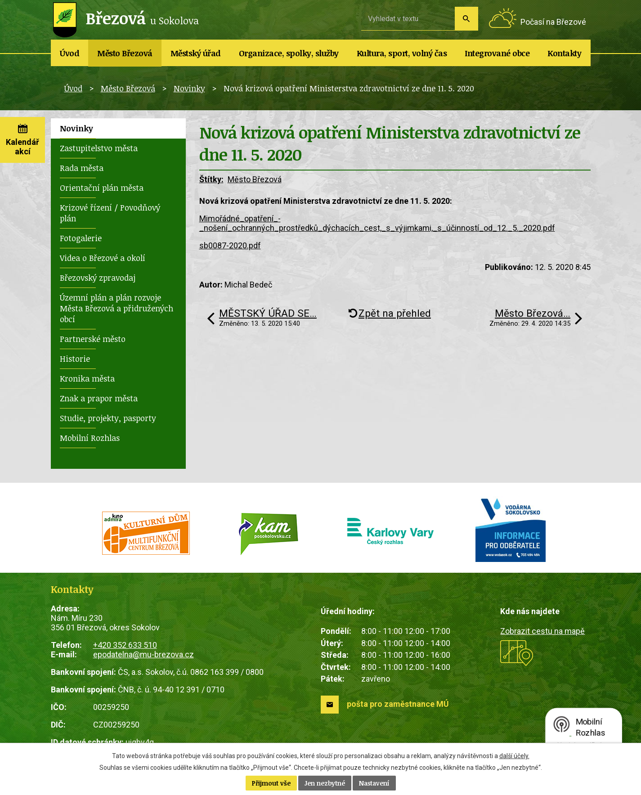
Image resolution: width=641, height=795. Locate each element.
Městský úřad (195, 53)
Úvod (69, 53)
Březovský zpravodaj (97, 277)
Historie (75, 358)
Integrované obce (497, 53)
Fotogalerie (81, 238)
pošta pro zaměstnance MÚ (398, 704)
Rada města (81, 167)
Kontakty (564, 53)
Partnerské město (93, 338)
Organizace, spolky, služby (289, 53)
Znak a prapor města (99, 398)
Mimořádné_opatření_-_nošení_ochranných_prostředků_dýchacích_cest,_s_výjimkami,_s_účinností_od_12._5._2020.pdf (377, 223)
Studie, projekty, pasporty (108, 418)
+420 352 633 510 (125, 645)
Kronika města (87, 378)
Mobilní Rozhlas (90, 437)
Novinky (189, 88)
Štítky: (211, 179)
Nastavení (374, 783)
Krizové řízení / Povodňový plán (110, 213)
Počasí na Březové (553, 22)
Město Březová (124, 53)
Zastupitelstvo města (99, 148)
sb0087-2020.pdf (230, 245)
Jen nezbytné (325, 783)
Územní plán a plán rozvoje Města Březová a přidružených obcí (116, 308)
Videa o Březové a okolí (102, 257)
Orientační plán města (101, 187)
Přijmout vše (271, 783)
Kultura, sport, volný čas (402, 53)
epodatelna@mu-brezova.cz (143, 654)
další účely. (514, 755)
